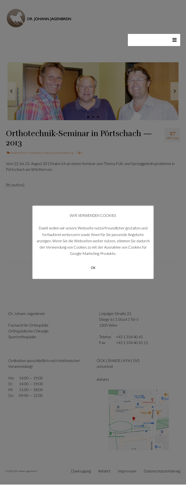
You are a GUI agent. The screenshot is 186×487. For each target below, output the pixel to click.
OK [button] (93, 268)
